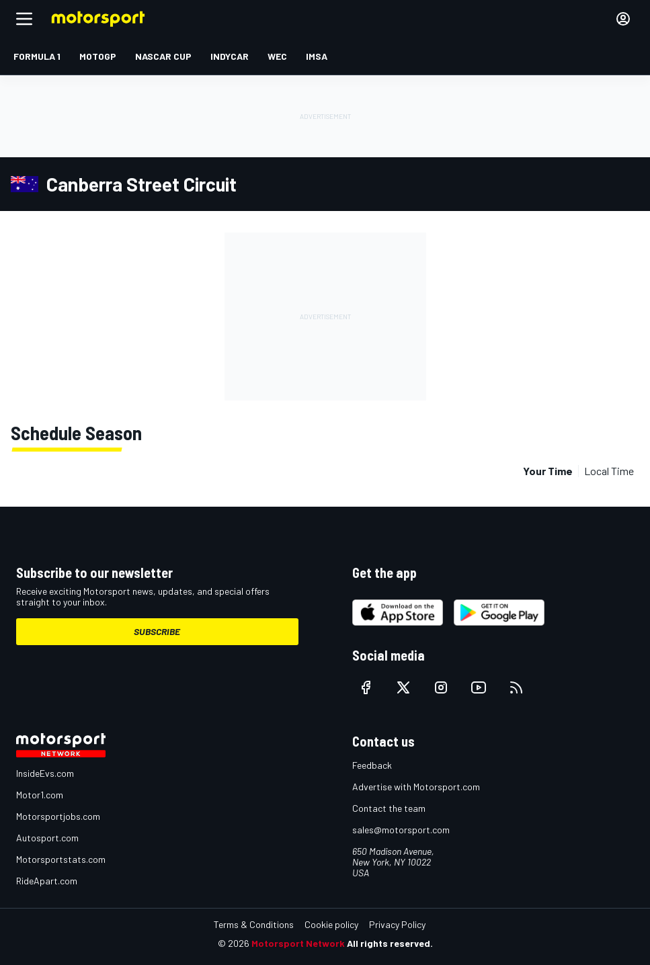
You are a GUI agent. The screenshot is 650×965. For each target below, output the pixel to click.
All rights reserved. (390, 943)
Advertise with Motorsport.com (416, 786)
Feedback (372, 765)
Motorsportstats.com (61, 859)
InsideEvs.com (45, 773)
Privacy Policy (397, 924)
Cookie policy (331, 924)
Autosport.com (47, 837)
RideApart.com (46, 880)
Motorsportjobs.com (58, 816)
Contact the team (388, 808)
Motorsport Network (298, 943)
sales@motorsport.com (401, 829)
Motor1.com (39, 794)
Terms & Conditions (254, 924)
